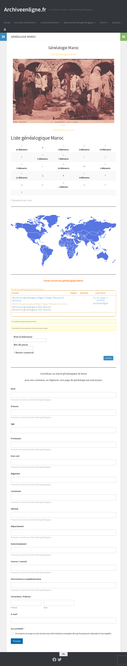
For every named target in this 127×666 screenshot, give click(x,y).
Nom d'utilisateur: (23, 337)
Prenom (14, 406)
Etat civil (15, 456)
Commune (16, 491)
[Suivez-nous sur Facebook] (54, 660)
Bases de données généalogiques (79, 22)
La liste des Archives (49, 22)
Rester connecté (25, 352)
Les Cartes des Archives (24, 22)
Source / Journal (19, 561)
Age (12, 424)
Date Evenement (19, 544)
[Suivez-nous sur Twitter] (60, 660)
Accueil (7, 22)
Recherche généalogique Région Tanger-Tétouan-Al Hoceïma (38, 299)
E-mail (14, 614)
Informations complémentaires (26, 579)
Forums (103, 22)
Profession (16, 438)
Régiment (15, 473)
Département (17, 526)
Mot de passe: (21, 344)
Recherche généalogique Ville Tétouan (31, 306)
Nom (13, 388)
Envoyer (17, 641)
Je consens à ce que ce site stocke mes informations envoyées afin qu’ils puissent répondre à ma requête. (63, 633)
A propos (116, 22)
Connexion (108, 358)
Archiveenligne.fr (25, 9)
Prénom (14, 607)
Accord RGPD (18, 628)
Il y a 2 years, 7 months (100, 299)
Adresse (14, 508)
